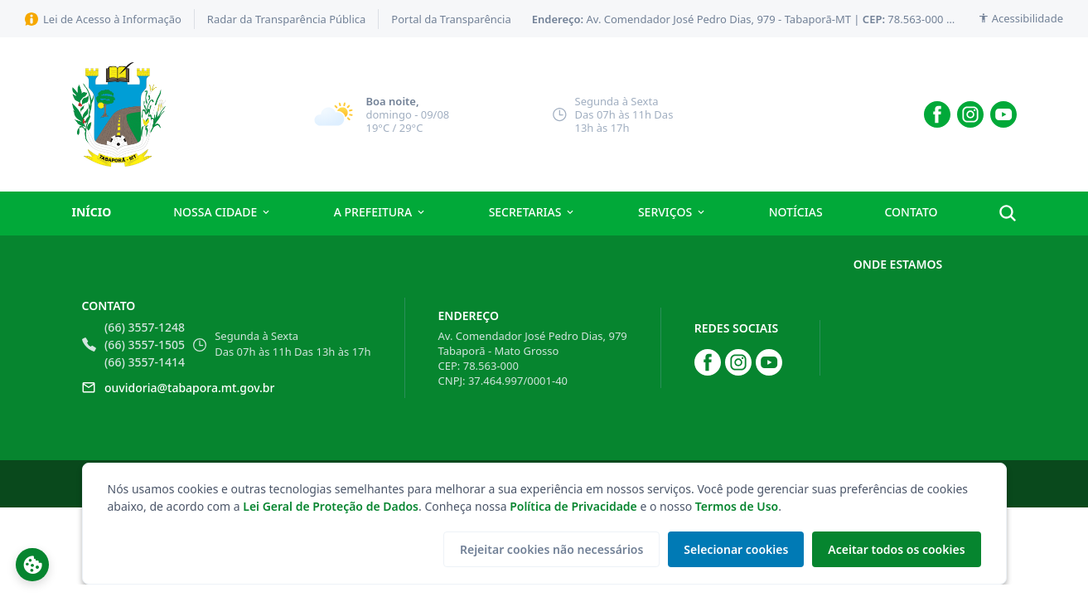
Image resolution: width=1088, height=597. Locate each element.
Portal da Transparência (450, 19)
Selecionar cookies (733, 549)
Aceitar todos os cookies (895, 549)
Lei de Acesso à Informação (103, 19)
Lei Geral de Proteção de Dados (330, 506)
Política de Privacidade (573, 506)
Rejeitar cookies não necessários (547, 549)
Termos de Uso (736, 506)
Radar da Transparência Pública (286, 19)
